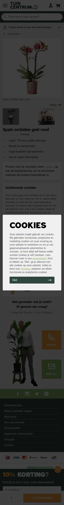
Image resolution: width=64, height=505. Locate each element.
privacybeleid (39, 258)
